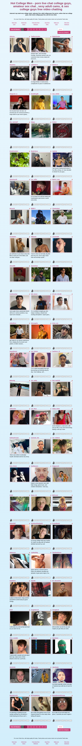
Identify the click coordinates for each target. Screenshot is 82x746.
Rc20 (11, 605)
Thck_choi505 (14, 633)
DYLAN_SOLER (56, 292)
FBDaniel (33, 235)
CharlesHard (56, 207)
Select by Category (64, 32)
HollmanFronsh (14, 434)
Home (60, 29)
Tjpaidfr (33, 576)
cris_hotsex (34, 348)
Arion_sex (55, 320)
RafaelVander (56, 36)
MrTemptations (35, 690)
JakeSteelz (55, 662)
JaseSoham (34, 264)
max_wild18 (55, 93)
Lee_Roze (34, 405)
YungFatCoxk (35, 605)
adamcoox (13, 548)
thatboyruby (34, 662)
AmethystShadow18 (37, 519)
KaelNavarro (34, 462)
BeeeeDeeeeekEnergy (58, 690)
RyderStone (34, 150)
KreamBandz (56, 519)
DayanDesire (13, 348)
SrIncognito (34, 320)
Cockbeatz (34, 633)
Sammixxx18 (13, 178)
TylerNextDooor (56, 548)
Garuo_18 (34, 491)
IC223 (11, 491)
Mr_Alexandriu (56, 576)
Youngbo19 (55, 605)
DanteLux (55, 64)
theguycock (55, 462)
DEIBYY (33, 207)
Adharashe (13, 405)
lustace (54, 121)
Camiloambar (13, 292)
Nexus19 (12, 207)
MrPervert (55, 491)
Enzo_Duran (13, 462)
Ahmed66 (12, 264)
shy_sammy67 (14, 121)
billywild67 (13, 519)
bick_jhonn (34, 292)
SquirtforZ (55, 633)
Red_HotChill (56, 377)
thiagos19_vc (13, 93)
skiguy (33, 121)
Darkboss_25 (56, 348)
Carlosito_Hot (35, 434)
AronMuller (13, 235)
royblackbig (34, 548)
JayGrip (54, 150)
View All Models (15, 29)
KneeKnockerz (14, 150)
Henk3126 (12, 662)
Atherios (12, 36)
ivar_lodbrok (56, 434)
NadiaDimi (13, 576)
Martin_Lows (56, 178)
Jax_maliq (34, 377)
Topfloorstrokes (35, 36)
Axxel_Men (55, 264)
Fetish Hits (47, 743)
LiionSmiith (55, 235)
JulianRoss (13, 320)
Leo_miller (34, 178)
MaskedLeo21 (14, 690)
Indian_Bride (56, 405)
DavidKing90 (34, 93)
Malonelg (12, 377)
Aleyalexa (12, 64)
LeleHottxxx (34, 64)
